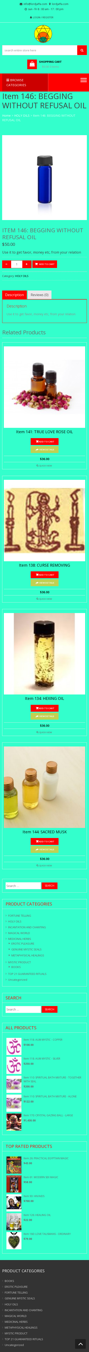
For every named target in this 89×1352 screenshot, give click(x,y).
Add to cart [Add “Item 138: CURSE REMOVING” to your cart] (46, 575)
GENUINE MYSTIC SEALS (26, 949)
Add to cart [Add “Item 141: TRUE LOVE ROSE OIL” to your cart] (46, 441)
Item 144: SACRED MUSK (45, 832)
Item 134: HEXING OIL (44, 698)
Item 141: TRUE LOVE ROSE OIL (44, 432)
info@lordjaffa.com (35, 4)
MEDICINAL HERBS (19, 939)
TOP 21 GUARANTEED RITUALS (27, 974)
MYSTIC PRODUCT (19, 962)
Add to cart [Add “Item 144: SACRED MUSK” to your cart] (46, 841)
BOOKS (16, 967)
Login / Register (43, 17)
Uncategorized (17, 980)
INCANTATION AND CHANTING (27, 927)
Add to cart (47, 264)
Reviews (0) (39, 294)
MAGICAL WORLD (19, 933)
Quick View (45, 465)
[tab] (14, 295)
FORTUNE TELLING (19, 916)
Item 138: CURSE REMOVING (44, 565)
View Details (46, 449)
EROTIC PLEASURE (22, 943)
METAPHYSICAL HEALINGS (27, 955)
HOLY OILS (22, 115)
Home (6, 115)
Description (14, 294)
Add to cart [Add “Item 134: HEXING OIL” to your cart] (46, 708)
